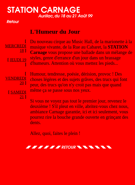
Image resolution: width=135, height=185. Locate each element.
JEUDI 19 (18, 60)
